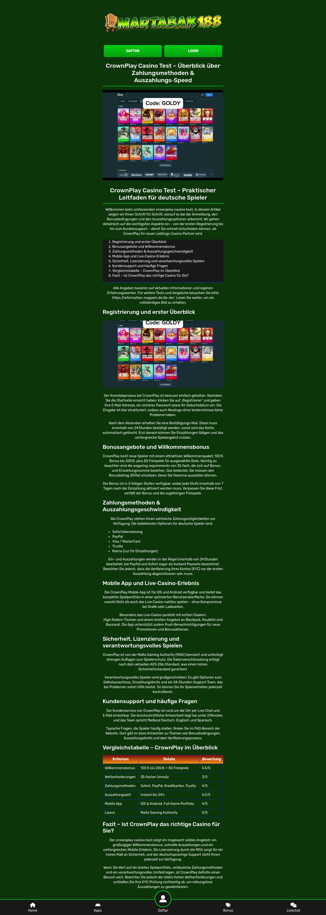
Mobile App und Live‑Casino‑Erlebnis (140, 256)
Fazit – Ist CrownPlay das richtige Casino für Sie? (150, 276)
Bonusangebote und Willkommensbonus (143, 247)
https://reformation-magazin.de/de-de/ (143, 298)
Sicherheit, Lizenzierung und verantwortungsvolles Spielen (158, 261)
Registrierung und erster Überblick (139, 242)
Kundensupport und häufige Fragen (140, 266)
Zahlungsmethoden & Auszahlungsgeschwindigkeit (152, 251)
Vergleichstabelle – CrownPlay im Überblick (146, 271)
